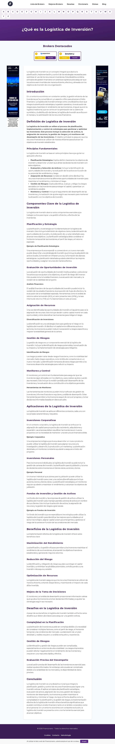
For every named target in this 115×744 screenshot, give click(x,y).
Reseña (50, 58)
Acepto (84, 741)
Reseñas (70, 4)
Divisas (95, 4)
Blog (104, 4)
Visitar (40, 58)
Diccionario (83, 4)
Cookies (47, 735)
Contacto (55, 735)
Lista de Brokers (37, 4)
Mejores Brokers (56, 4)
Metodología (66, 735)
